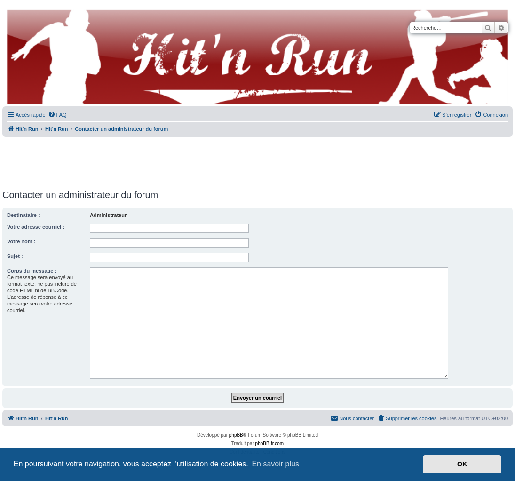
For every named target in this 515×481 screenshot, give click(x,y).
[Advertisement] (258, 160)
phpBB (236, 435)
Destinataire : (23, 215)
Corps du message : (31, 270)
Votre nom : (21, 241)
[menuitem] (57, 114)
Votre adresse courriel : (35, 227)
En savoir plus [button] (275, 464)
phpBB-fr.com (269, 443)
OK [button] (462, 464)
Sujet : (15, 256)
